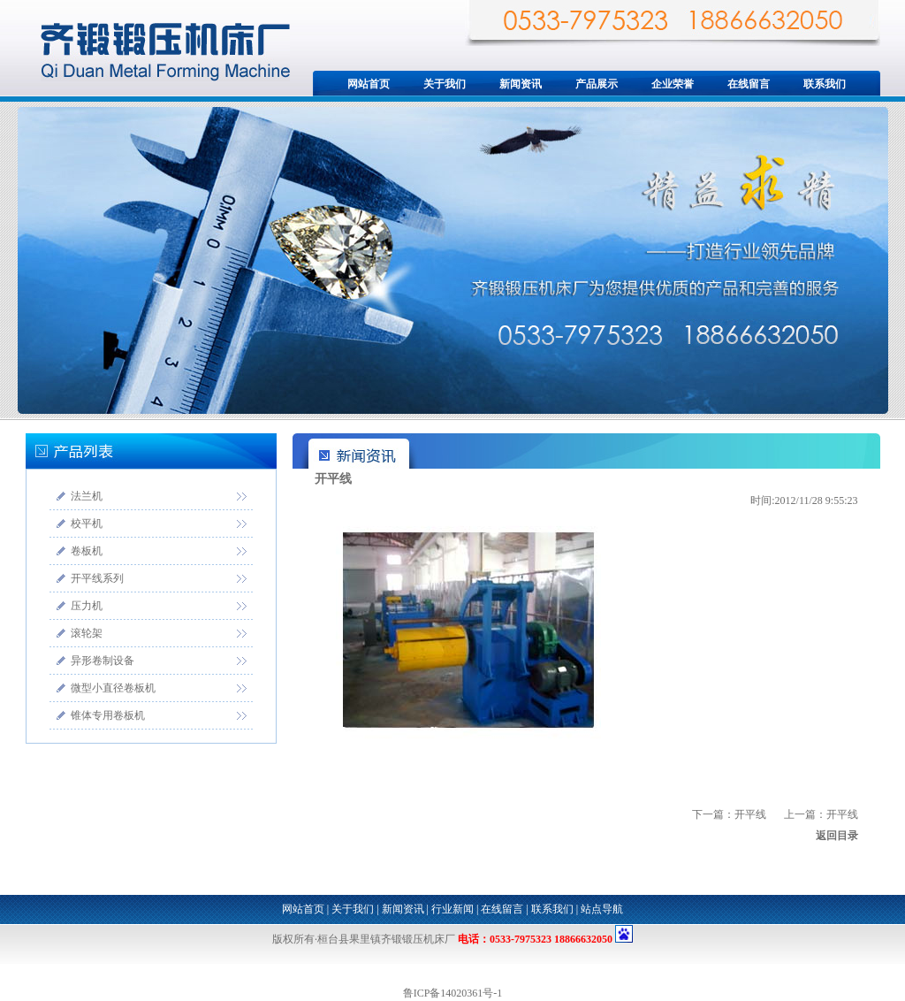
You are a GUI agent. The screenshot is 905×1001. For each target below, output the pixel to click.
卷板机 (87, 551)
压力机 (87, 606)
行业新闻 (452, 909)
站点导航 (602, 909)
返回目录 (837, 835)
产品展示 (596, 84)
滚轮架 (87, 633)
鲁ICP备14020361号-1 (453, 993)
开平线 (842, 814)
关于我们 (444, 84)
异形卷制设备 (102, 660)
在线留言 (748, 84)
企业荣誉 (672, 84)
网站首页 (368, 84)
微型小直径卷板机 (113, 688)
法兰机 (87, 496)
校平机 (87, 523)
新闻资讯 (520, 84)
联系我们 (824, 84)
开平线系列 (97, 578)
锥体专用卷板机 (108, 715)
